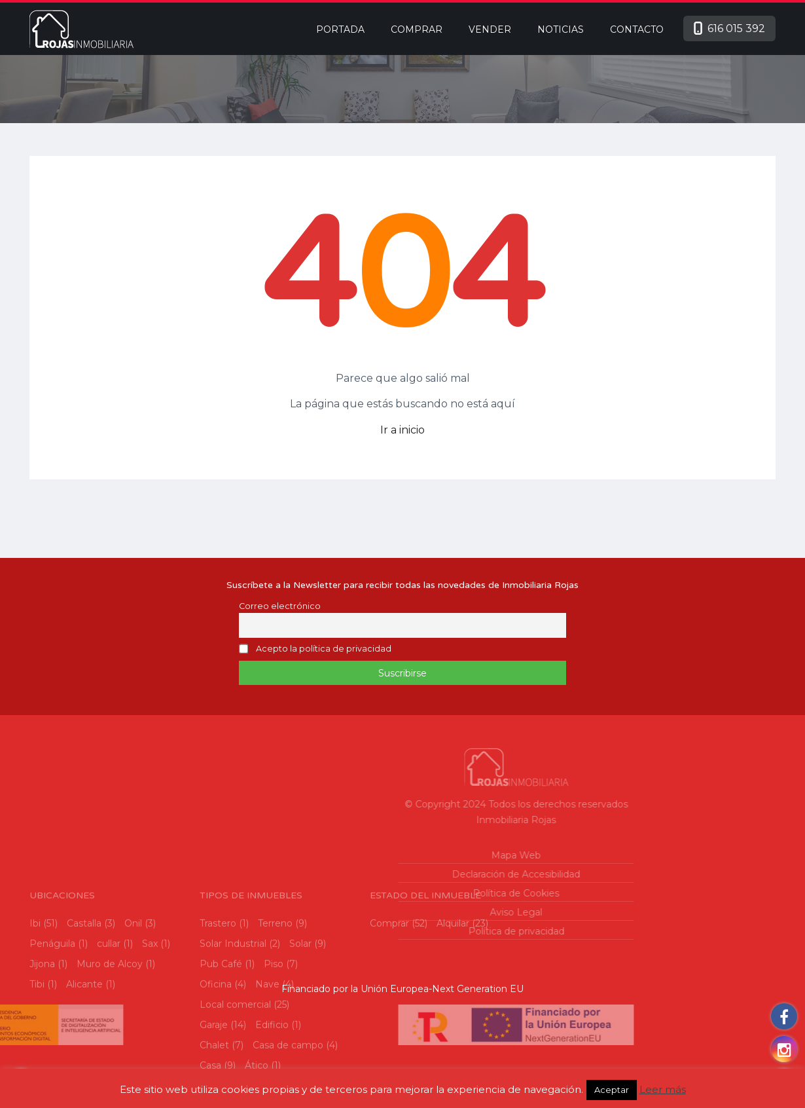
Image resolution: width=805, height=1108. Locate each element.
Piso (273, 1050)
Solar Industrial (233, 1030)
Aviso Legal (421, 912)
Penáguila (52, 1030)
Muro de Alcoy (110, 1050)
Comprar (416, 29)
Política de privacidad (420, 931)
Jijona (42, 1050)
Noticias (560, 29)
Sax (150, 1030)
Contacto (637, 29)
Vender (490, 29)
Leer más (662, 1089)
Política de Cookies (421, 893)
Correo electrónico (280, 606)
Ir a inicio (402, 430)
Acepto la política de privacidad (323, 649)
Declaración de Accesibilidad (421, 874)
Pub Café (221, 1050)
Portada (340, 29)
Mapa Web (421, 855)
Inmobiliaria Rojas (421, 820)
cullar (108, 1030)
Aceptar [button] (611, 1089)
